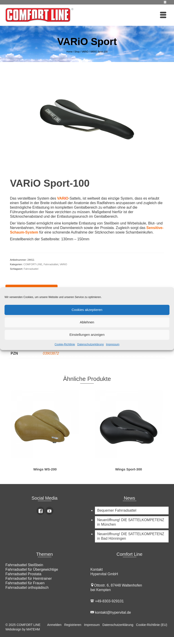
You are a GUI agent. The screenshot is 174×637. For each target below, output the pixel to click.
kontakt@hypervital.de (110, 612)
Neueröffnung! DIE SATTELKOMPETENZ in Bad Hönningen (130, 536)
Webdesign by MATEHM (22, 629)
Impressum (112, 344)
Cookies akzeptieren (87, 310)
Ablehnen (87, 322)
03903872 (51, 353)
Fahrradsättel (51, 264)
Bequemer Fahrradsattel (116, 510)
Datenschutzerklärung (90, 344)
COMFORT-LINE (32, 264)
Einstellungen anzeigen (86, 334)
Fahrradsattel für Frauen (25, 583)
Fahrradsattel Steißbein (24, 565)
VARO (62, 198)
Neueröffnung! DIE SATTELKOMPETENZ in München (130, 522)
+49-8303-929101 (107, 601)
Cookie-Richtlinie (65, 344)
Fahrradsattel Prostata (23, 574)
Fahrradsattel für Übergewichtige (31, 569)
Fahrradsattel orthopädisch (26, 587)
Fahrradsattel (31, 268)
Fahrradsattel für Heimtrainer (28, 578)
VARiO (63, 264)
